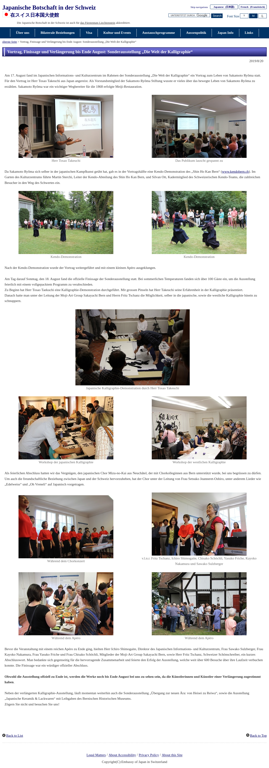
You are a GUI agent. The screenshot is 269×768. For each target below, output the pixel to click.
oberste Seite (9, 41)
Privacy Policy (149, 755)
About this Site (172, 755)
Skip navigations (199, 7)
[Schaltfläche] (217, 15)
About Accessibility (122, 755)
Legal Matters (96, 755)
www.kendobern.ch (235, 171)
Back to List (14, 735)
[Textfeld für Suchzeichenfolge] (189, 15)
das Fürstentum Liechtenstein (97, 22)
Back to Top (258, 735)
